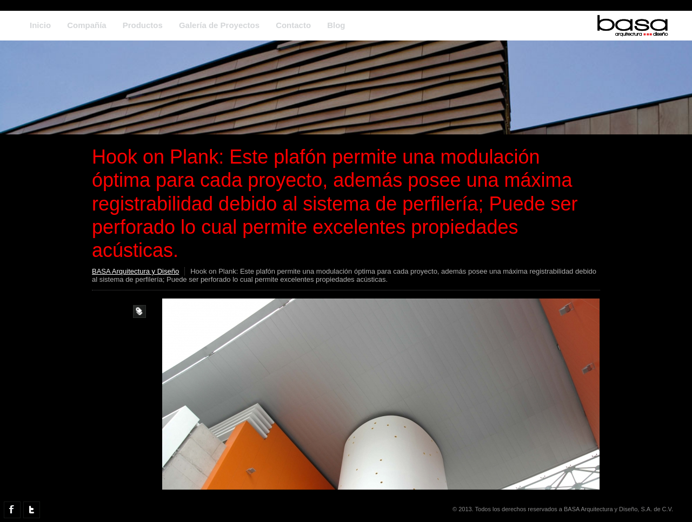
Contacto (293, 25)
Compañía (87, 25)
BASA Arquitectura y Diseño (135, 271)
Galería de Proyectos (219, 25)
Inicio (40, 25)
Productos (143, 25)
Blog (336, 25)
